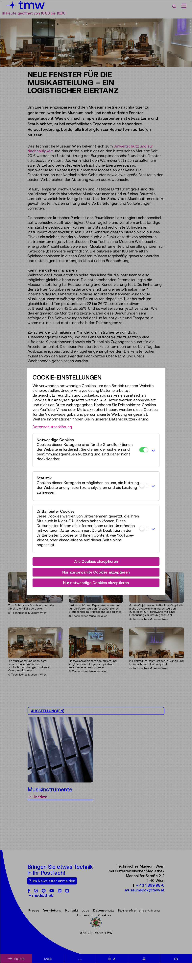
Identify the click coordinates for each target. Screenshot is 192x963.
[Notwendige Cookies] (143, 449)
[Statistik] (143, 485)
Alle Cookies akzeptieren (96, 561)
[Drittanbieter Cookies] (143, 528)
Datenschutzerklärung (52, 427)
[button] (152, 450)
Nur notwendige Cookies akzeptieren (96, 583)
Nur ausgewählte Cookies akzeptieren (96, 572)
